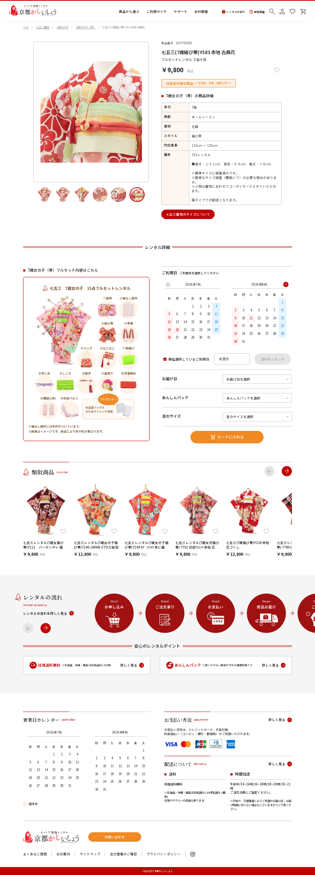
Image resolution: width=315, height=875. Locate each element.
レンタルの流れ (233, 12)
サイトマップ (90, 854)
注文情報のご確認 (123, 854)
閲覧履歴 (257, 12)
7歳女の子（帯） (86, 27)
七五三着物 (42, 27)
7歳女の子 (62, 27)
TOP (26, 27)
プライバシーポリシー (164, 854)
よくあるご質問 (35, 854)
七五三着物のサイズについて (188, 214)
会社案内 (63, 854)
